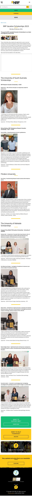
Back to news (3, 22)
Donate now (16, 424)
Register (16, 436)
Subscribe (16, 463)
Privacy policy (11, 493)
